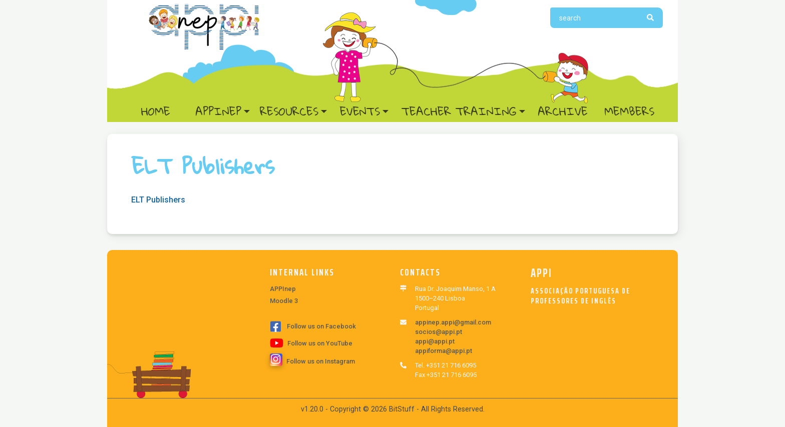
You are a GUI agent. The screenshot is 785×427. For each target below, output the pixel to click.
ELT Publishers (158, 199)
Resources (289, 112)
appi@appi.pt (435, 341)
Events (360, 112)
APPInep (218, 112)
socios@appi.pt (438, 332)
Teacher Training (459, 112)
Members (629, 112)
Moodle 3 (284, 300)
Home (165, 112)
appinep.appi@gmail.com (453, 322)
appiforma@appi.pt (443, 350)
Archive (563, 112)
